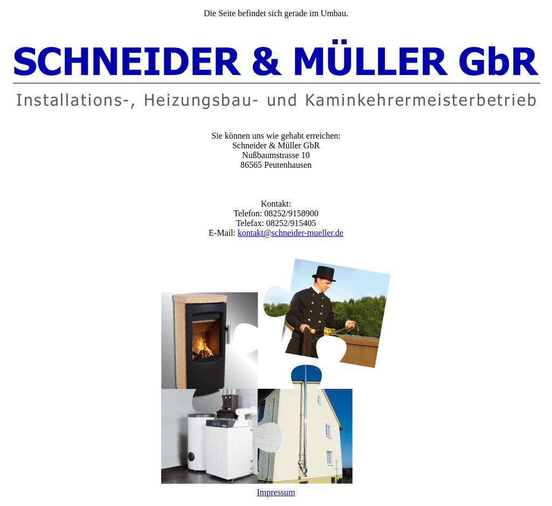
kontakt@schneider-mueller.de (290, 232)
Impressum (276, 492)
